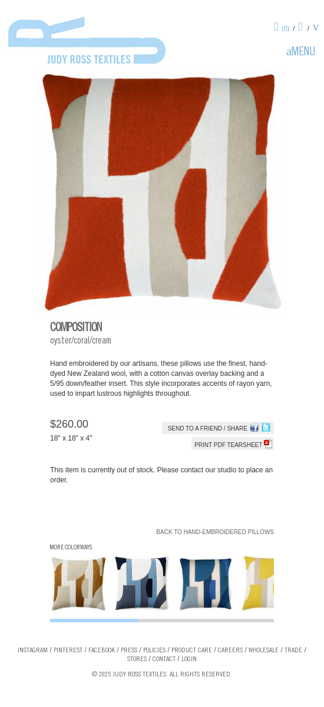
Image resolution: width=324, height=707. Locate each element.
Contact (164, 659)
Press (129, 650)
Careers (230, 650)
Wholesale (264, 650)
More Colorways (71, 548)
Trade (293, 650)
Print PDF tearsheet (233, 445)
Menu (303, 53)
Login (189, 659)
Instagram (33, 650)
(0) (285, 28)
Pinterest (68, 650)
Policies (154, 650)
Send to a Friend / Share (207, 428)
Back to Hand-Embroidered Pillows (215, 532)
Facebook (101, 650)
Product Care (191, 650)
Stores (137, 659)
